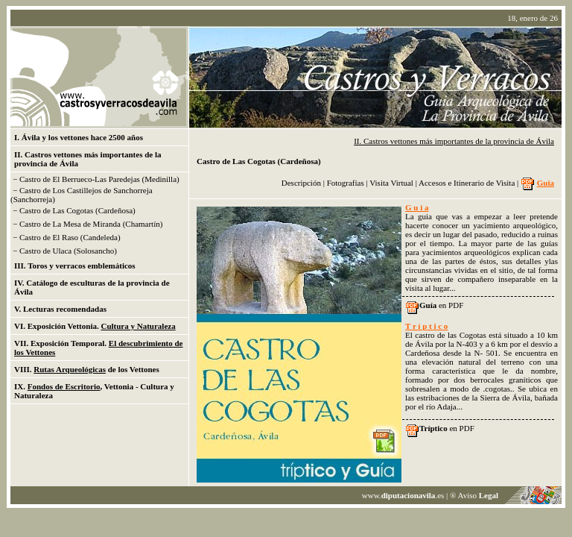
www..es (403, 495)
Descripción (301, 182)
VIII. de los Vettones (86, 369)
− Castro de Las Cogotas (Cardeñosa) (74, 210)
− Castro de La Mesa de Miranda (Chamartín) (87, 223)
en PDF (441, 305)
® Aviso (474, 495)
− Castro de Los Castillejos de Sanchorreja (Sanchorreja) (81, 195)
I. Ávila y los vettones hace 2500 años (78, 137)
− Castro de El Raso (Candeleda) (67, 237)
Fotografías (346, 182)
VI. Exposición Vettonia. (95, 325)
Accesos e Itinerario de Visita (467, 182)
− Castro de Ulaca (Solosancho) (65, 250)
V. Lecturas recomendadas (60, 308)
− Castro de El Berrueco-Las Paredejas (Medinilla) (96, 179)
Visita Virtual (392, 182)
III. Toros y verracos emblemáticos (75, 265)
